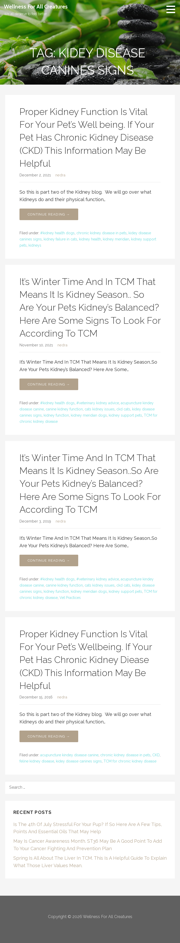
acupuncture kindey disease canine (69, 755)
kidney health (90, 239)
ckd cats (123, 409)
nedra (60, 175)
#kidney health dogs (57, 233)
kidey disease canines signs (79, 761)
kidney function (56, 415)
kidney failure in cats (60, 239)
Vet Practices (70, 598)
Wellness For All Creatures (36, 6)
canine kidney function (64, 409)
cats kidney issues (100, 409)
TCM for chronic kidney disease (130, 761)
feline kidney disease (36, 761)
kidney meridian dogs (89, 415)
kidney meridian (116, 239)
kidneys (34, 245)
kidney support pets (125, 415)
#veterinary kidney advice (97, 403)
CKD (156, 755)
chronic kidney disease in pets (101, 233)
